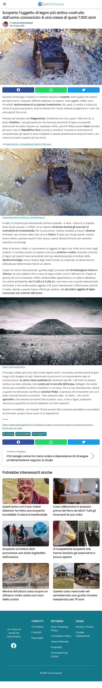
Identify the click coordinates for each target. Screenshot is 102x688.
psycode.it (37, 638)
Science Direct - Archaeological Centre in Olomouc (28, 144)
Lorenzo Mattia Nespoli (22, 22)
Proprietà (56, 647)
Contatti (36, 632)
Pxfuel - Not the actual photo (13, 367)
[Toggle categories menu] (4, 4)
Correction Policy (61, 636)
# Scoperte (39, 434)
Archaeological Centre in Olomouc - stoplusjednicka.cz (23, 217)
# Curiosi (8, 434)
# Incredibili (23, 434)
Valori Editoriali (59, 641)
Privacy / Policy (85, 626)
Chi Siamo (37, 626)
